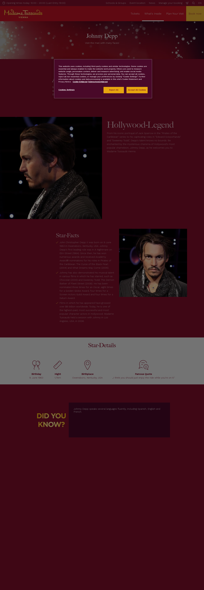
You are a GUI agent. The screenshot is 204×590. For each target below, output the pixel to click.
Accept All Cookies (137, 90)
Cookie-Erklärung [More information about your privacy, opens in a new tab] (80, 82)
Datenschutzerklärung (98, 82)
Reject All (113, 90)
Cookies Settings (66, 90)
